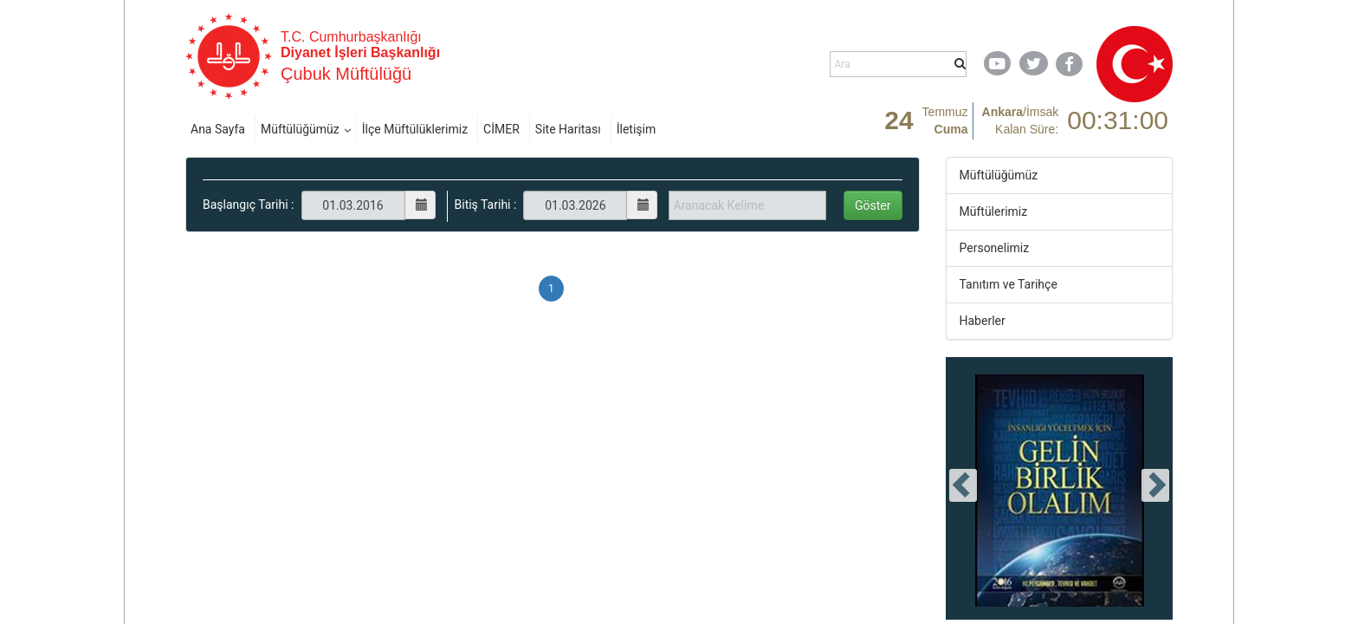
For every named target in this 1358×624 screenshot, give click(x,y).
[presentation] (963, 485)
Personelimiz (995, 248)
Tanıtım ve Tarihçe (1008, 284)
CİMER (501, 129)
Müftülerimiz (994, 211)
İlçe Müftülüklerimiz (415, 129)
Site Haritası (568, 129)
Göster (873, 205)
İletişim (636, 129)
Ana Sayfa (218, 129)
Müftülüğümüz (300, 129)
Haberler (983, 321)
